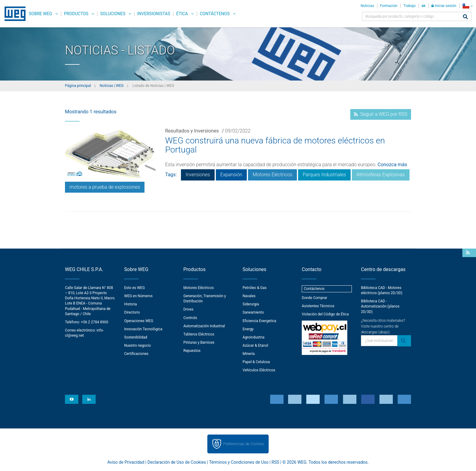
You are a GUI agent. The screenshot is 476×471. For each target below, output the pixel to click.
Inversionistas (153, 13)
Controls (190, 318)
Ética (182, 13)
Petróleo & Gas (255, 288)
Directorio (132, 312)
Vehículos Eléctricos (259, 370)
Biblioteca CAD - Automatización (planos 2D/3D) (380, 306)
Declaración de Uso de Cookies (177, 462)
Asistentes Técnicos (318, 306)
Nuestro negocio (137, 345)
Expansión (231, 174)
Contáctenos (215, 13)
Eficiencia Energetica (259, 321)
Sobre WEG (40, 13)
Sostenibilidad (135, 337)
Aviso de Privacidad (125, 462)
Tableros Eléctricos (198, 334)
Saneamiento (253, 312)
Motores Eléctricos (272, 174)
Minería (249, 354)
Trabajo (409, 6)
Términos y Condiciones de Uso (238, 462)
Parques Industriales (324, 174)
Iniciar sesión (443, 6)
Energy (248, 329)
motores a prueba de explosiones (105, 187)
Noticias (367, 6)
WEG (13, 13)
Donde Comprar (314, 298)
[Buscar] (465, 17)
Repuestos (192, 351)
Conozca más (392, 164)
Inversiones (197, 174)
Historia (130, 304)
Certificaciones (136, 354)
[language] (467, 6)
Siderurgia (251, 304)
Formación (388, 6)
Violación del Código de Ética (325, 314)
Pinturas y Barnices (198, 342)
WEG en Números (138, 296)
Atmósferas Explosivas (380, 174)
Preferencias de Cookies (243, 444)
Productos (76, 13)
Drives (188, 309)
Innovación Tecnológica (143, 329)
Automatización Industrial (204, 326)
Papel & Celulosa (256, 362)
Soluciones (112, 13)
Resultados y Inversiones (192, 131)
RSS (275, 462)
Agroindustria (253, 337)
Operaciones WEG (138, 321)
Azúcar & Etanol (255, 345)
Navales (249, 296)
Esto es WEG (134, 288)
